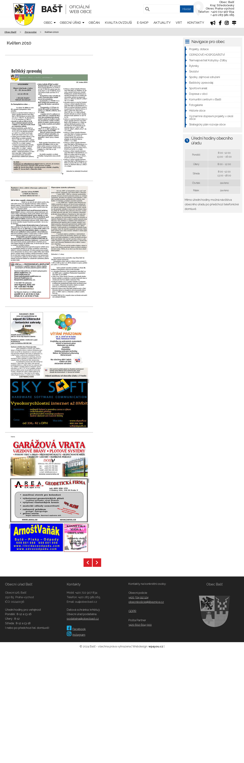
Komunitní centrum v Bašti (205, 99)
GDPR (132, 611)
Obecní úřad (70, 22)
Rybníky (194, 66)
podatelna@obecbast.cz (83, 618)
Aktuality (162, 22)
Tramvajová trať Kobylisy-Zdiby (208, 60)
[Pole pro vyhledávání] (169, 9)
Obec (48, 22)
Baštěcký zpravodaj (201, 82)
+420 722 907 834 (86, 592)
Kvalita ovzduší (118, 22)
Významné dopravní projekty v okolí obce (211, 118)
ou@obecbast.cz (86, 601)
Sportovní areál (198, 88)
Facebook (76, 629)
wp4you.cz (155, 646)
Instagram (76, 634)
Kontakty (195, 22)
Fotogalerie (196, 105)
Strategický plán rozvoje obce (207, 124)
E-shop (142, 22)
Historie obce (197, 110)
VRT (179, 22)
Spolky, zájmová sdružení (204, 77)
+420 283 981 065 (89, 597)
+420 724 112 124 (138, 597)
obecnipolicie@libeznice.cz (146, 602)
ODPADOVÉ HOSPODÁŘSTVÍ (207, 54)
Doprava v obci (198, 93)
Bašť (51, 9)
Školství (194, 71)
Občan (94, 22)
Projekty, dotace (199, 49)
